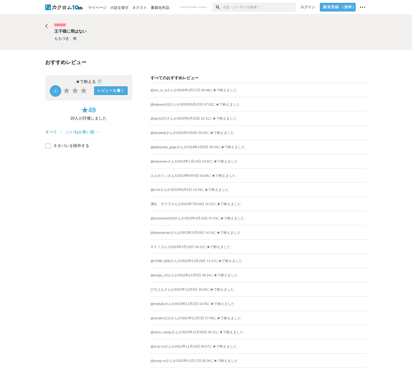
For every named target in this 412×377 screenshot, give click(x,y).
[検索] (218, 7)
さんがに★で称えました (202, 90)
